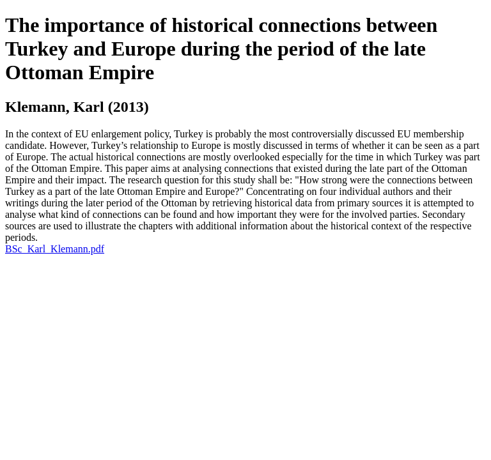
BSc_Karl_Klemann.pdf (54, 248)
